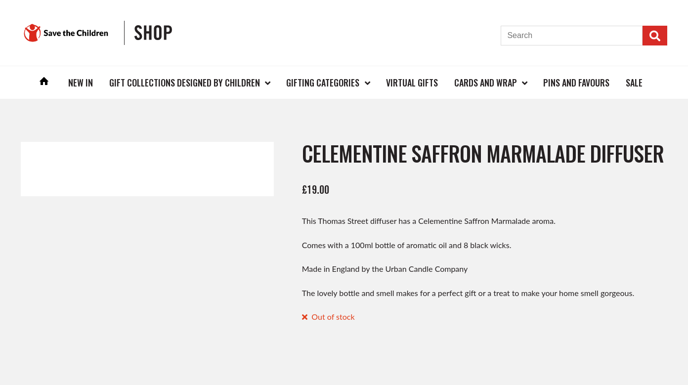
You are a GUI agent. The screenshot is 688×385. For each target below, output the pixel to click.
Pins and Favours (576, 82)
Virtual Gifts (412, 82)
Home (44, 82)
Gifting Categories (322, 82)
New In (80, 82)
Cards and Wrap (485, 82)
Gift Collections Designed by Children (184, 82)
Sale (634, 82)
